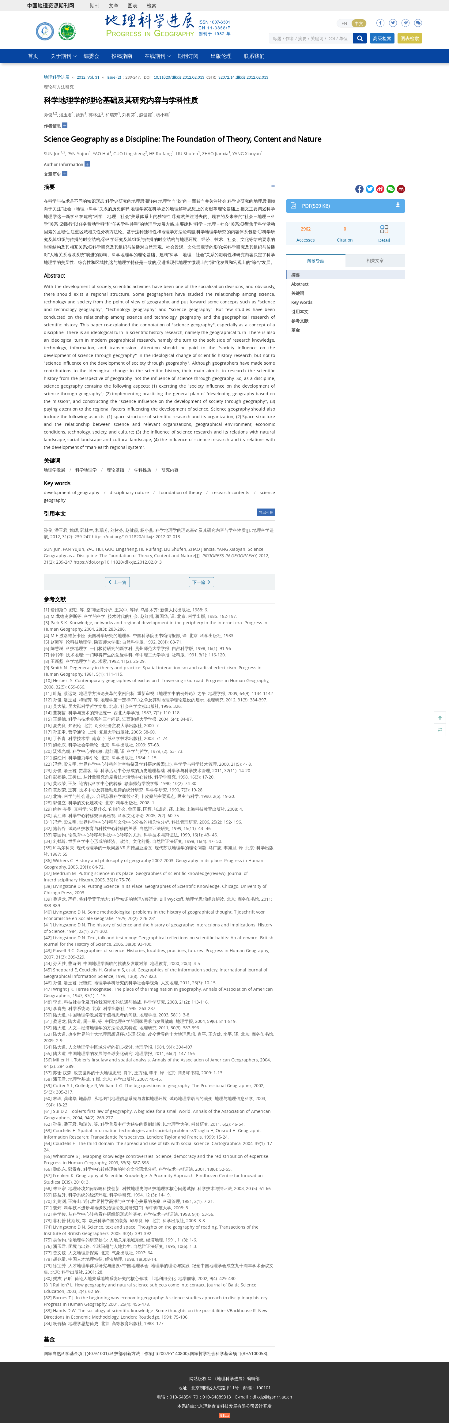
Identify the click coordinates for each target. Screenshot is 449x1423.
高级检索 (382, 38)
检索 (152, 5)
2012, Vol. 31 (88, 77)
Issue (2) (114, 77)
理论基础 (115, 470)
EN (344, 23)
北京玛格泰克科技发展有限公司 (224, 1406)
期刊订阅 (188, 55)
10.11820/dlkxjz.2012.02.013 (179, 77)
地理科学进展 (57, 77)
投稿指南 (121, 55)
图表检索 (410, 38)
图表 (133, 5)
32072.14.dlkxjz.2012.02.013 (243, 77)
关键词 (297, 293)
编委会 (91, 55)
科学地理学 (86, 470)
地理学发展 (54, 470)
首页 (33, 55)
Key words (301, 302)
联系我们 (254, 55)
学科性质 (142, 470)
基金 (295, 330)
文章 (114, 5)
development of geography (71, 492)
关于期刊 (61, 55)
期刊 (95, 5)
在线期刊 (155, 55)
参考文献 (299, 321)
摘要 (295, 275)
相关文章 (375, 260)
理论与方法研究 (59, 87)
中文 (359, 23)
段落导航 (315, 261)
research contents (231, 492)
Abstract (299, 284)
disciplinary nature (129, 492)
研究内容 (170, 470)
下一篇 (201, 582)
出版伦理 (221, 55)
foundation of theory (180, 492)
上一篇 (117, 582)
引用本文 (299, 311)
